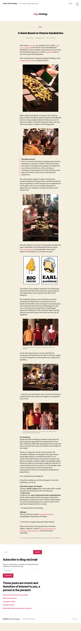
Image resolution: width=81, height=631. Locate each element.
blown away (32, 52)
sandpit (43, 544)
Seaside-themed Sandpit (28, 67)
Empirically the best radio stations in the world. (17, 616)
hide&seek (38, 544)
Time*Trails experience (28, 256)
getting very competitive (28, 54)
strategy (53, 544)
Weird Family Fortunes (10, 606)
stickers (48, 544)
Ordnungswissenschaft (47, 521)
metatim (31, 44)
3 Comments (52, 44)
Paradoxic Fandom (8, 613)
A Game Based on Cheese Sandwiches (40, 36)
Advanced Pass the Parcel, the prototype (15, 603)
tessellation (25, 546)
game (40, 28)
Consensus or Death (9, 609)
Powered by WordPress (29, 627)
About (70, 4)
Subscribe (8, 583)
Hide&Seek (24, 61)
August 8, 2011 (41, 44)
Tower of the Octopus (11, 3)
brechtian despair (26, 544)
